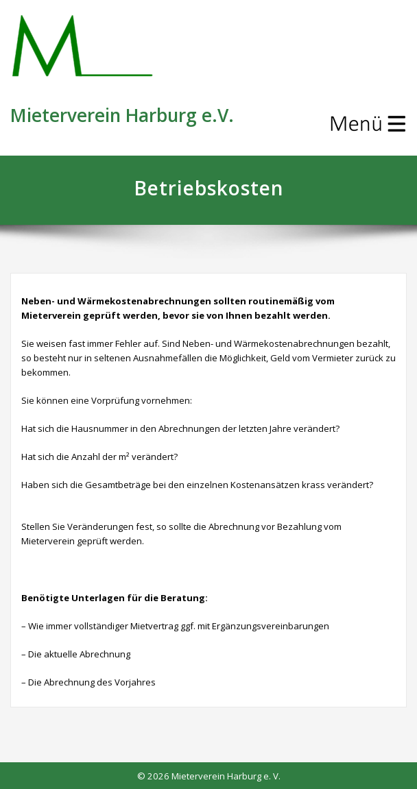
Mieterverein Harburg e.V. (122, 115)
